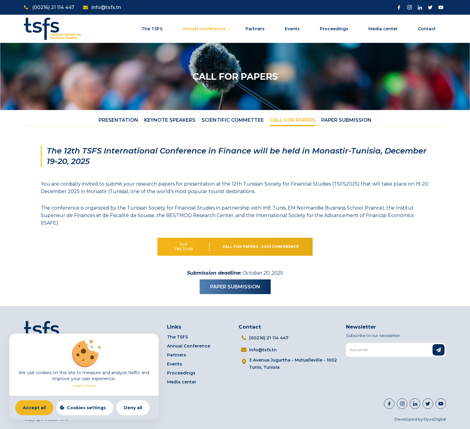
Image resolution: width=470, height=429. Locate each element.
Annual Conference (188, 346)
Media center (383, 28)
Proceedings (334, 28)
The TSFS (151, 28)
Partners (255, 28)
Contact (427, 28)
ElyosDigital (435, 419)
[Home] (52, 28)
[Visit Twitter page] (430, 7)
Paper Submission (346, 120)
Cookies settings (86, 407)
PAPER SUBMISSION (235, 287)
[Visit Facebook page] (399, 7)
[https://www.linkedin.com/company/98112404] (415, 403)
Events (292, 28)
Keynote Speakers (169, 120)
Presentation (118, 120)
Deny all (133, 407)
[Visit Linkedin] (420, 7)
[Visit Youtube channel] (441, 7)
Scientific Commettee (232, 120)
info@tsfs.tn (106, 7)
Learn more (84, 385)
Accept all (34, 407)
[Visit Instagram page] (409, 7)
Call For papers (292, 120)
